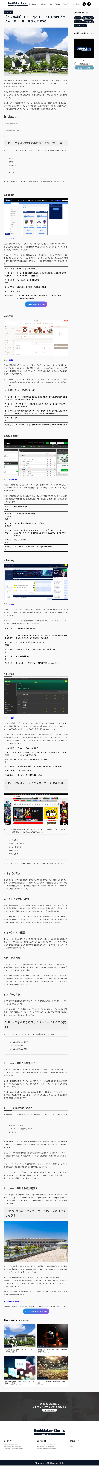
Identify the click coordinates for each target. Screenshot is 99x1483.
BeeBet (11, 238)
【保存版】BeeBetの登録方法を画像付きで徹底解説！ (16, 1450)
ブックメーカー (80, 26)
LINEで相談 (76, 4)
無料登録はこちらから (36, 304)
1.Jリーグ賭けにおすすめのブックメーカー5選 (19, 123)
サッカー (8, 12)
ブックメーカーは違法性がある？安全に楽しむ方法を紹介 (16, 1464)
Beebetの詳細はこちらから (36, 1311)
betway (11, 604)
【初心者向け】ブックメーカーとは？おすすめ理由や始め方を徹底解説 (16, 1459)
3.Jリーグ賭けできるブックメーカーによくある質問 (21, 130)
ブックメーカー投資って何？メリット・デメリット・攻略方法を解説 (49, 1464)
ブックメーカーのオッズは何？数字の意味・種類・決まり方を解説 (49, 1469)
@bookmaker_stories (12, 1301)
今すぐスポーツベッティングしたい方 (50, 4)
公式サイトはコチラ (85, 68)
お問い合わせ (74, 1452)
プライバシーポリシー (76, 1449)
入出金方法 (88, 22)
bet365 (11, 718)
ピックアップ (88, 18)
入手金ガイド (66, 4)
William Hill (13, 479)
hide (16, 117)
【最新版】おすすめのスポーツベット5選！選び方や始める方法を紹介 (49, 1455)
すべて (77, 18)
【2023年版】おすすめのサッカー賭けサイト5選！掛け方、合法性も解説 (49, 1459)
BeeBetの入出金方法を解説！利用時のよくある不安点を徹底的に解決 (16, 1455)
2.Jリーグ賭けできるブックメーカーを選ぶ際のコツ (21, 127)
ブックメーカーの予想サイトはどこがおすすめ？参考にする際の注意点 (49, 1450)
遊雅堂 (11, 360)
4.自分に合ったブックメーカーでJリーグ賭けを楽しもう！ (23, 134)
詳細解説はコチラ (86, 64)
